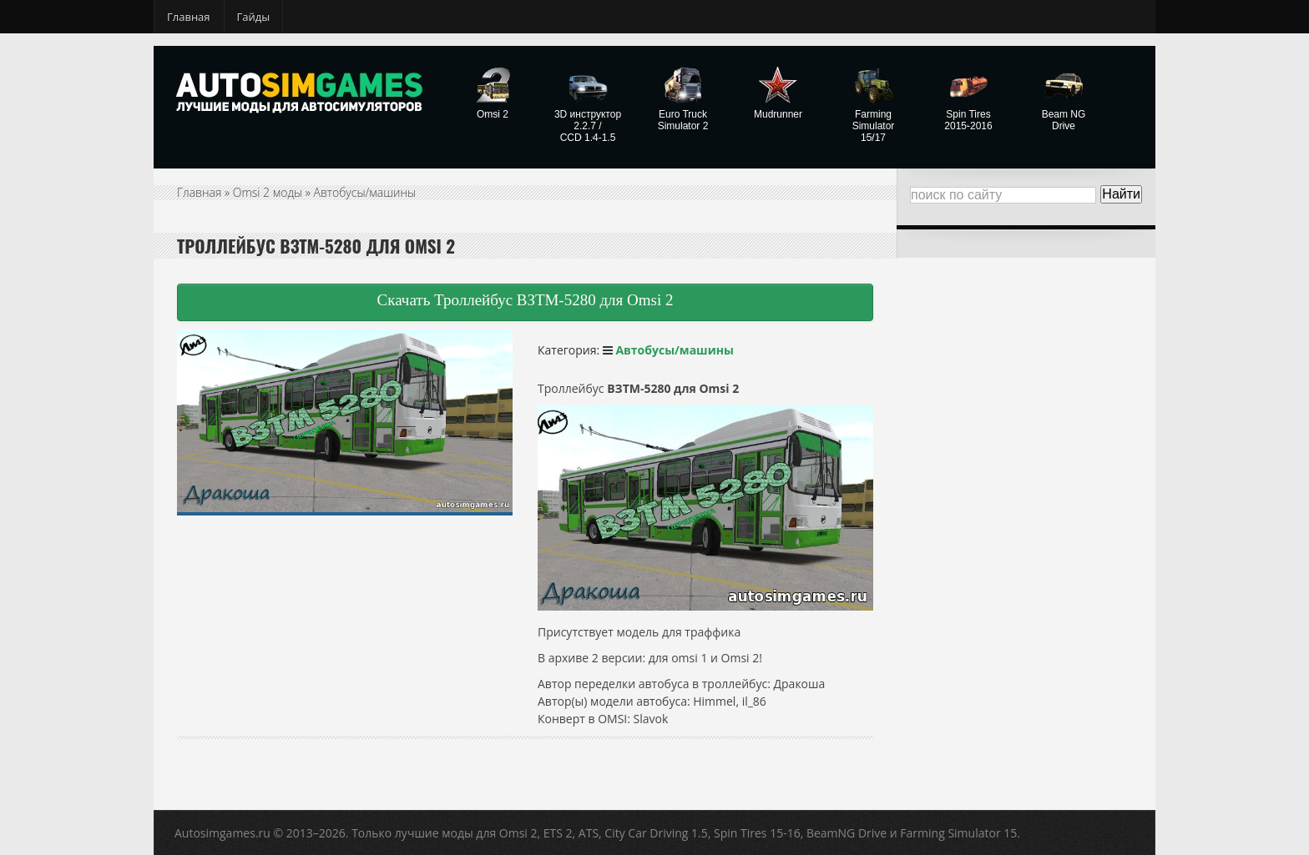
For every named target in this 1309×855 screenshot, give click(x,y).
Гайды (253, 16)
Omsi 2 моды (267, 192)
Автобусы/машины (365, 192)
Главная (188, 16)
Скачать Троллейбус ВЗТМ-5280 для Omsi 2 (525, 300)
